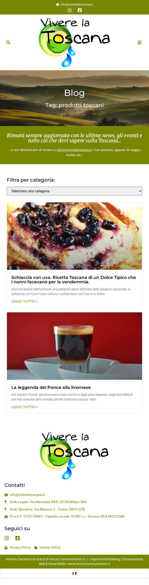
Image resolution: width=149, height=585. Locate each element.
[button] (8, 42)
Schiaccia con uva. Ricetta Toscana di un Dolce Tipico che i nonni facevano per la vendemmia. (73, 280)
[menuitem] (74, 573)
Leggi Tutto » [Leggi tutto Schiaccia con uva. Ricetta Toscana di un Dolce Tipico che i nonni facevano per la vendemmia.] (24, 301)
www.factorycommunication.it (89, 564)
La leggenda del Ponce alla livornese (51, 387)
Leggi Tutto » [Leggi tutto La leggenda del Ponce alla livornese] (24, 407)
